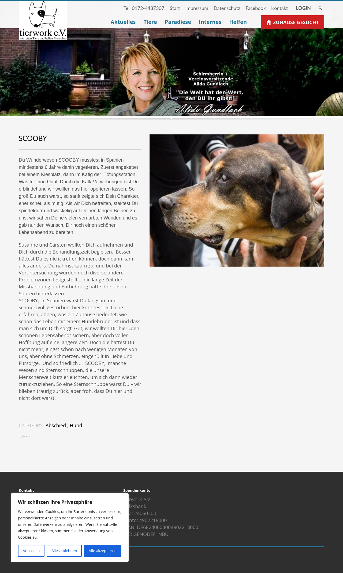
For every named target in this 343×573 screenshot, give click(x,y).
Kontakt (279, 8)
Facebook (255, 8)
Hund (76, 425)
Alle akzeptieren (103, 550)
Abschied (56, 425)
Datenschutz (227, 8)
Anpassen (31, 550)
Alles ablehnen (64, 550)
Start (175, 8)
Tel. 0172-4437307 (144, 8)
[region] (70, 527)
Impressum (196, 8)
